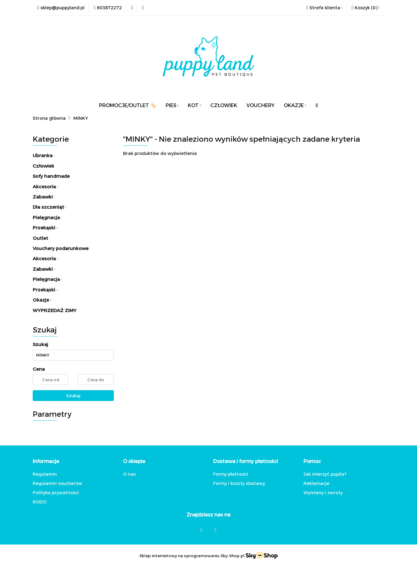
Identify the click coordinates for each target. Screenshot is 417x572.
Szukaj (73, 395)
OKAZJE (295, 105)
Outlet (40, 238)
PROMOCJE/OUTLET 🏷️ (127, 105)
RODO (40, 501)
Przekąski (45, 227)
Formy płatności (230, 474)
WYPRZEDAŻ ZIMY (54, 310)
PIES (172, 105)
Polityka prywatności (56, 492)
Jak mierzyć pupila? (324, 474)
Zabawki (44, 196)
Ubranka (44, 155)
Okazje (42, 300)
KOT (194, 105)
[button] (365, 7)
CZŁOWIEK (223, 105)
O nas (129, 474)
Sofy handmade (51, 176)
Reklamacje (316, 483)
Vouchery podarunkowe (61, 248)
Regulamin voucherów (57, 483)
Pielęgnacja (47, 217)
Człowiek (43, 166)
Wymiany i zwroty (323, 492)
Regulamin (45, 474)
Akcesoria (45, 186)
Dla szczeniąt (49, 207)
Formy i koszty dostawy (239, 483)
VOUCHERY (260, 105)
